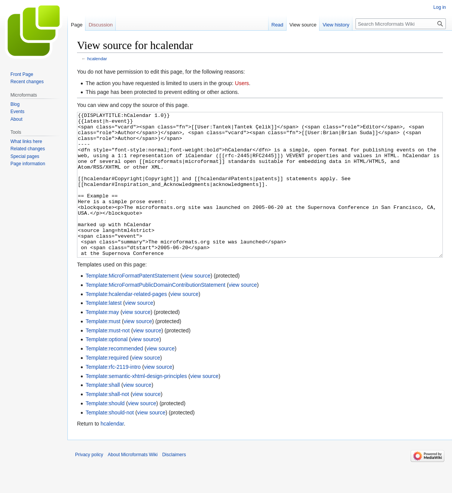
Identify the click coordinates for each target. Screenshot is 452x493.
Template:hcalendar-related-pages (126, 323)
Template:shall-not (107, 423)
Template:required (106, 386)
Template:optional (106, 368)
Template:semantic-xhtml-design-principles (136, 405)
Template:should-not (109, 441)
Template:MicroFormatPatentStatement (132, 304)
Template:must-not (107, 359)
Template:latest (103, 332)
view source (196, 304)
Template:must (102, 350)
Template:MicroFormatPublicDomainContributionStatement (155, 314)
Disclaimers (174, 483)
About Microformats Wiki (132, 483)
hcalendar (97, 58)
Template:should (104, 432)
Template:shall (102, 414)
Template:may (102, 341)
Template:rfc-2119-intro (113, 396)
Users (242, 83)
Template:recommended (114, 377)
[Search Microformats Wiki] (400, 23)
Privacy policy (89, 483)
